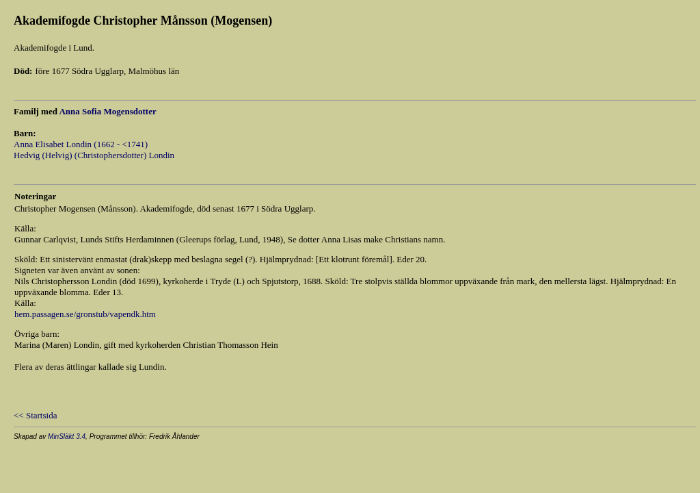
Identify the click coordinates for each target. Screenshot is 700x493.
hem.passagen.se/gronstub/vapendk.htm (85, 314)
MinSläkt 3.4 (66, 436)
